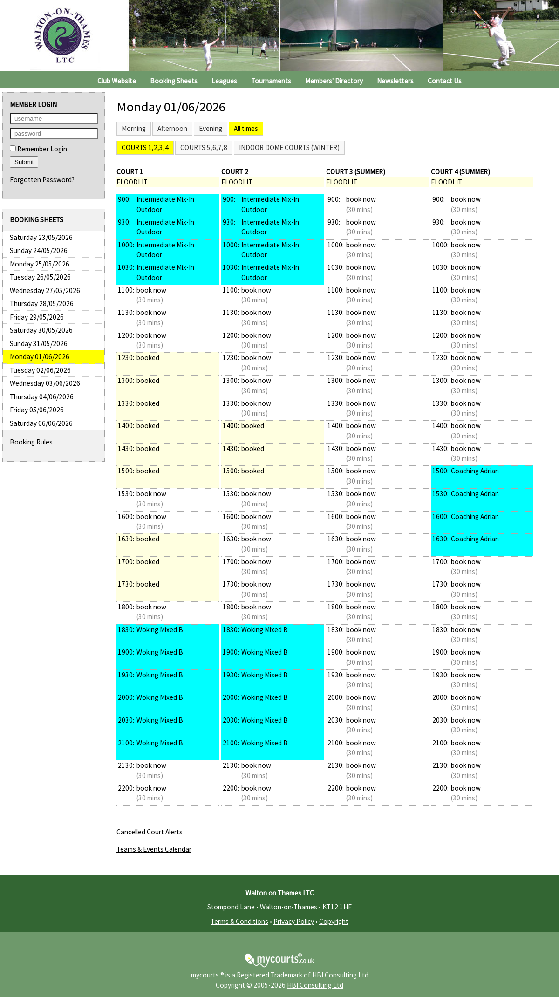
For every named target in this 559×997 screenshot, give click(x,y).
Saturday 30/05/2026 (41, 330)
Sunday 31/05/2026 (39, 343)
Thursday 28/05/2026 (42, 303)
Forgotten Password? (42, 179)
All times (246, 128)
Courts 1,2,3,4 (145, 147)
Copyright (333, 921)
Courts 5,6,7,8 (203, 147)
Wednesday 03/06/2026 (45, 383)
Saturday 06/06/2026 (41, 423)
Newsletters (395, 80)
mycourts (205, 974)
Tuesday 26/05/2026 (40, 277)
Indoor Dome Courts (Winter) (289, 147)
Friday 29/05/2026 (37, 317)
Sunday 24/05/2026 (39, 250)
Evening (210, 128)
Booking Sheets (174, 80)
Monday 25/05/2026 (39, 263)
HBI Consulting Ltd (340, 974)
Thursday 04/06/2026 (42, 396)
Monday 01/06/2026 (39, 356)
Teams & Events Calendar (153, 849)
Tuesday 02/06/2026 (40, 370)
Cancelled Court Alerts (149, 831)
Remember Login (38, 148)
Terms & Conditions (239, 921)
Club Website (116, 80)
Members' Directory (334, 80)
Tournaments (271, 80)
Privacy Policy (293, 921)
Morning (134, 128)
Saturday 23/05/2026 (41, 237)
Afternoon (172, 128)
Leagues (224, 80)
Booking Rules (31, 441)
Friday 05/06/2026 (37, 409)
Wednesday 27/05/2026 (45, 290)
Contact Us (445, 80)
